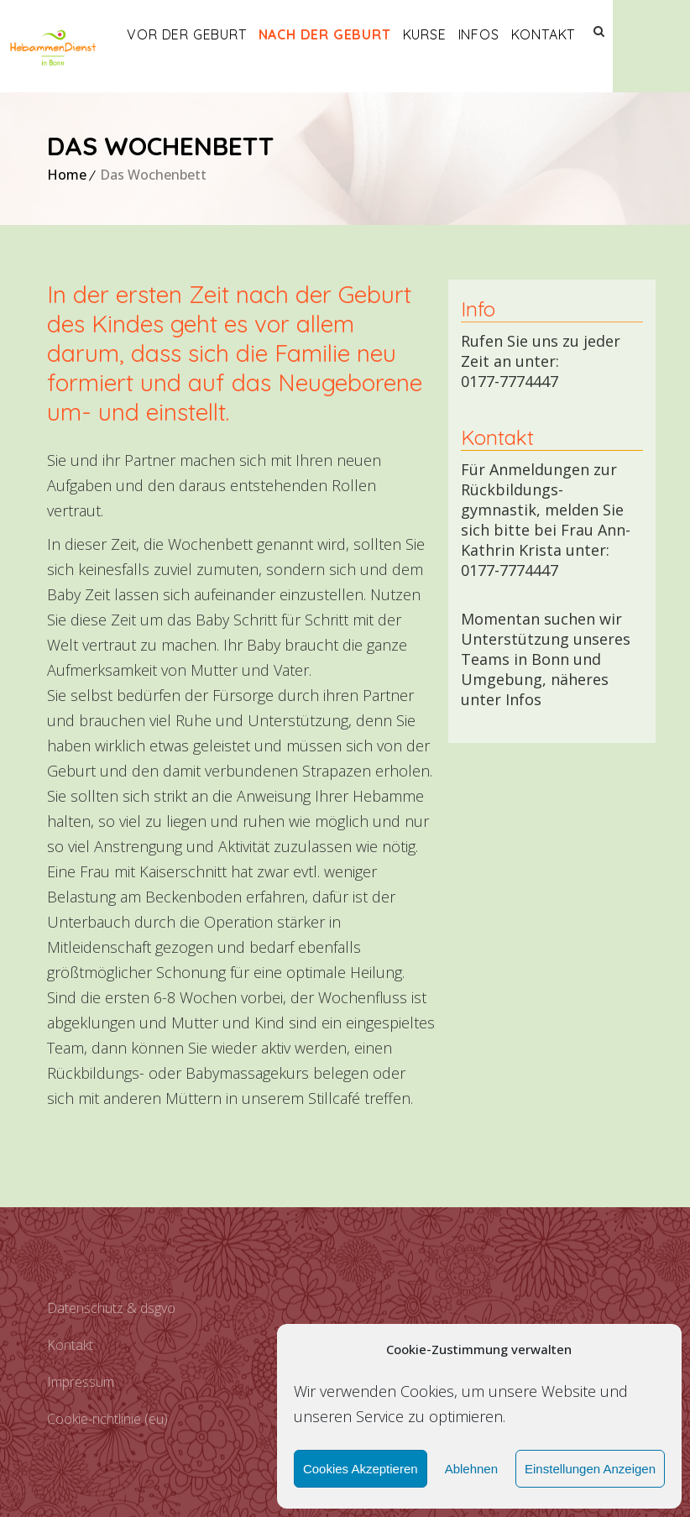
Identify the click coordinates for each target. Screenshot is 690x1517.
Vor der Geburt (225, 34)
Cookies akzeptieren (360, 1469)
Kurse (462, 34)
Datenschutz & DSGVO (111, 1308)
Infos (516, 34)
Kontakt (581, 34)
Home (66, 174)
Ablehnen (471, 1469)
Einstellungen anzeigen (590, 1469)
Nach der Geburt (362, 34)
